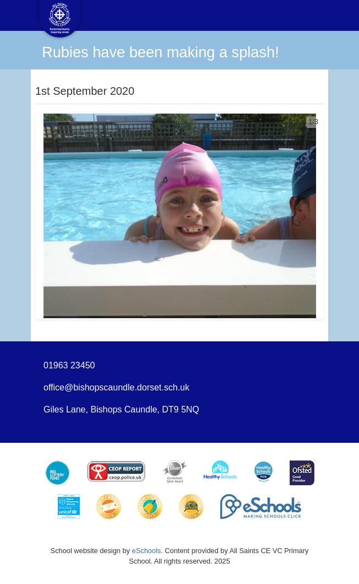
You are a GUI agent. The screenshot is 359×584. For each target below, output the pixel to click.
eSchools (146, 551)
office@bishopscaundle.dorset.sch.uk (116, 387)
